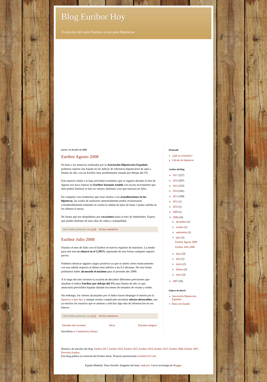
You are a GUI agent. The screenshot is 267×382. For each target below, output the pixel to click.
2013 (176, 196)
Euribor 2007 (191, 348)
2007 (176, 281)
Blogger (177, 365)
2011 (176, 201)
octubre (180, 227)
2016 (176, 180)
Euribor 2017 (101, 348)
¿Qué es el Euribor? (182, 155)
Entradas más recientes (74, 325)
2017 (176, 175)
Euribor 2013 (161, 348)
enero (179, 274)
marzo (179, 264)
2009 (176, 212)
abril (178, 259)
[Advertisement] (133, 65)
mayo (179, 253)
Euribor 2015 (131, 348)
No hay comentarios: (109, 229)
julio (178, 237)
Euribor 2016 (116, 348)
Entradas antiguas (147, 325)
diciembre (181, 221)
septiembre (182, 232)
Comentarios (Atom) (86, 331)
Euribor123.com (147, 356)
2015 (176, 185)
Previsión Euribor (70, 352)
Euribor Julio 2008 (78, 239)
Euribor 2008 (176, 348)
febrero (180, 269)
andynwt (145, 365)
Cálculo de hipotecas (183, 160)
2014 (176, 191)
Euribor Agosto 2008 (79, 156)
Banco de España (181, 303)
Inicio (112, 325)
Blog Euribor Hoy (93, 17)
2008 (176, 217)
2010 (176, 206)
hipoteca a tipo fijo (72, 299)
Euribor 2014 (146, 348)
